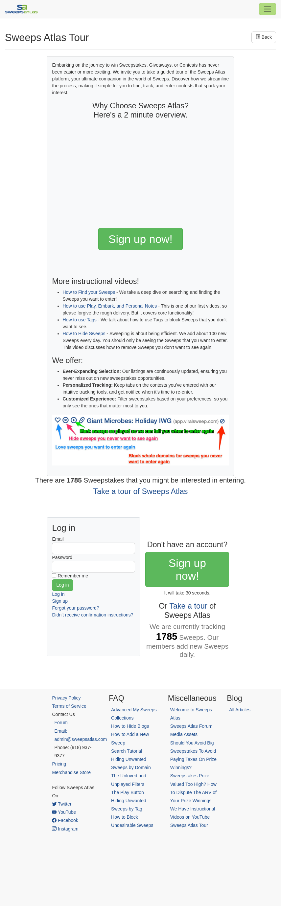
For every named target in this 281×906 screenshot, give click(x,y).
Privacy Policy (66, 698)
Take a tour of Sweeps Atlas (140, 491)
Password (62, 557)
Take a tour (188, 606)
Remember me (73, 575)
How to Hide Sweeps (83, 333)
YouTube (64, 812)
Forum (60, 722)
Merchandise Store (71, 772)
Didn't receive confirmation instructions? (92, 614)
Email (57, 539)
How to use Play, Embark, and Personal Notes (109, 306)
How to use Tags (79, 319)
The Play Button (127, 792)
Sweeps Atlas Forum (191, 726)
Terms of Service (69, 706)
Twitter (61, 804)
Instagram (65, 828)
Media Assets (184, 734)
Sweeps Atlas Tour (189, 825)
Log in (58, 594)
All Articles (239, 709)
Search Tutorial (126, 751)
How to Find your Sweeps (88, 292)
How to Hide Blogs (130, 726)
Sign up (59, 601)
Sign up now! (140, 239)
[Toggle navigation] (267, 9)
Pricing (59, 763)
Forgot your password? (75, 608)
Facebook (65, 820)
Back (264, 37)
